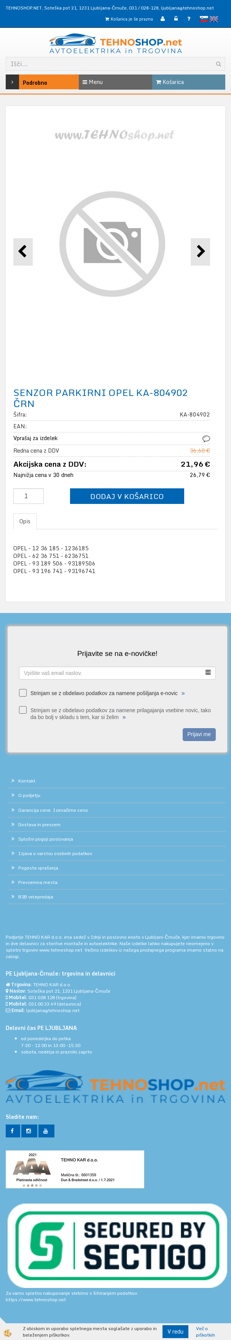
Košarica (170, 82)
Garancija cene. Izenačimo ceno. (53, 810)
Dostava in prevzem (39, 824)
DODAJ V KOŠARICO (127, 496)
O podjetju (29, 795)
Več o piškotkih (205, 1331)
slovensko (204, 19)
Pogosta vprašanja (38, 867)
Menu (93, 82)
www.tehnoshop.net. (61, 950)
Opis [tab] (24, 521)
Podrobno (20, 81)
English (214, 19)
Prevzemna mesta (37, 882)
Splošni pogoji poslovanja (45, 839)
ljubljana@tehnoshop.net (187, 7)
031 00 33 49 (42, 1003)
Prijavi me (199, 734)
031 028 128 (42, 997)
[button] (200, 251)
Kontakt (26, 780)
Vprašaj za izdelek (35, 438)
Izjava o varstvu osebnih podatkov (55, 853)
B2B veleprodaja (35, 896)
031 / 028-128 (144, 7)
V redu (175, 1331)
